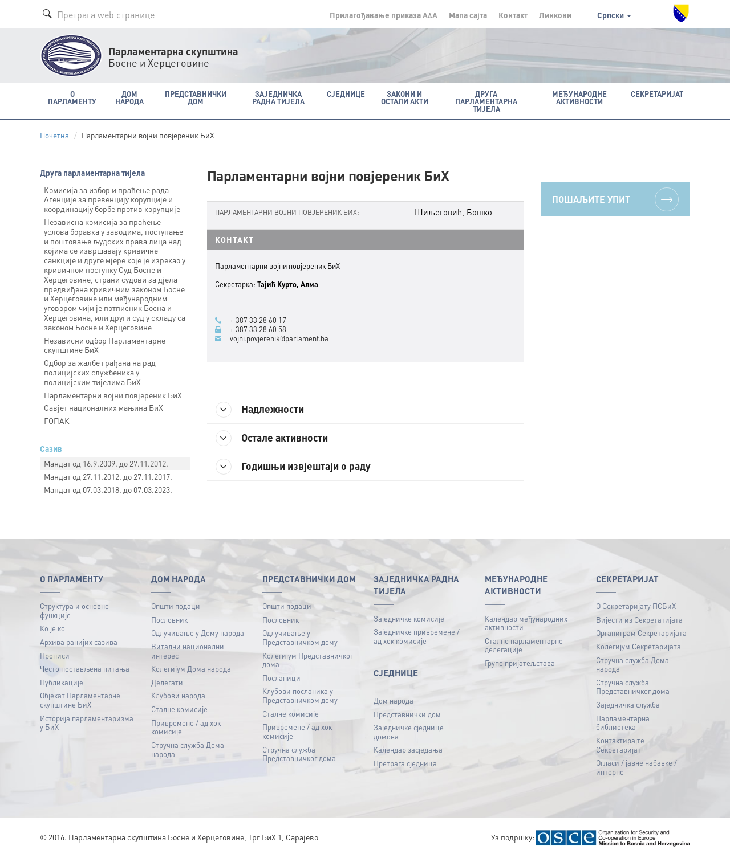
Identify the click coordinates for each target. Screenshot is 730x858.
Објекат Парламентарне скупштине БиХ (80, 700)
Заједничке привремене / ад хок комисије (417, 636)
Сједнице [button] (346, 94)
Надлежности (260, 410)
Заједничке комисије (409, 618)
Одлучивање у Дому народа (197, 633)
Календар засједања (408, 749)
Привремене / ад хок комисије (186, 727)
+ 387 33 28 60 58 (258, 329)
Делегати (167, 682)
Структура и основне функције (74, 610)
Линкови (555, 15)
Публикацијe (61, 682)
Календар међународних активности (526, 623)
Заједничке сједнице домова (409, 731)
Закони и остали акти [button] (404, 97)
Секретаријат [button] (657, 94)
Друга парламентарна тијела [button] (486, 101)
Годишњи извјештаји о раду (293, 467)
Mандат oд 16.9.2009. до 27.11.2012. (106, 463)
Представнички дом (407, 714)
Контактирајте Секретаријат (620, 745)
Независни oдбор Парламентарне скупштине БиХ (104, 345)
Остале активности (272, 438)
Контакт (513, 15)
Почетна (54, 135)
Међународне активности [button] (579, 97)
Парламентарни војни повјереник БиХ (113, 395)
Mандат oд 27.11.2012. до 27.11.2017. (108, 476)
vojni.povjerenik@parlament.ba (279, 338)
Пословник (169, 619)
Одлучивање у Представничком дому (300, 637)
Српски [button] (614, 15)
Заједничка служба (628, 704)
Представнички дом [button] (195, 97)
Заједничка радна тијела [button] (278, 97)
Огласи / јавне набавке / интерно (636, 767)
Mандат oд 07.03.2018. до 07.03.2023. (108, 489)
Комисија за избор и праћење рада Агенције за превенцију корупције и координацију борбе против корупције (112, 199)
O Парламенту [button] (72, 97)
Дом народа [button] (129, 97)
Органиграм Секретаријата (641, 633)
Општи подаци (175, 606)
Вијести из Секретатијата (639, 619)
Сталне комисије (179, 709)
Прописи (55, 655)
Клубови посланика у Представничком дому (300, 695)
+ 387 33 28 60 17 (258, 320)
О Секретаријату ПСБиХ (636, 606)
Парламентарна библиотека (623, 722)
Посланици (281, 678)
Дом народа (393, 700)
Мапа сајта (468, 15)
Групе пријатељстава (520, 663)
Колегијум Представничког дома (307, 660)
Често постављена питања (84, 668)
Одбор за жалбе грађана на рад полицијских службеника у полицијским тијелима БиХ (100, 372)
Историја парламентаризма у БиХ (86, 722)
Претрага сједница (405, 763)
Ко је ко (52, 628)
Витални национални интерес (187, 651)
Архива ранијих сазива (78, 642)
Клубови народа (178, 695)
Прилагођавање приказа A (383, 15)
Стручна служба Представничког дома (299, 754)
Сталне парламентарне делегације (524, 645)
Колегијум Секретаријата (638, 646)
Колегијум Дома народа (191, 668)
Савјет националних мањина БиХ (103, 407)
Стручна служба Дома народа (187, 749)
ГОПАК (57, 420)
